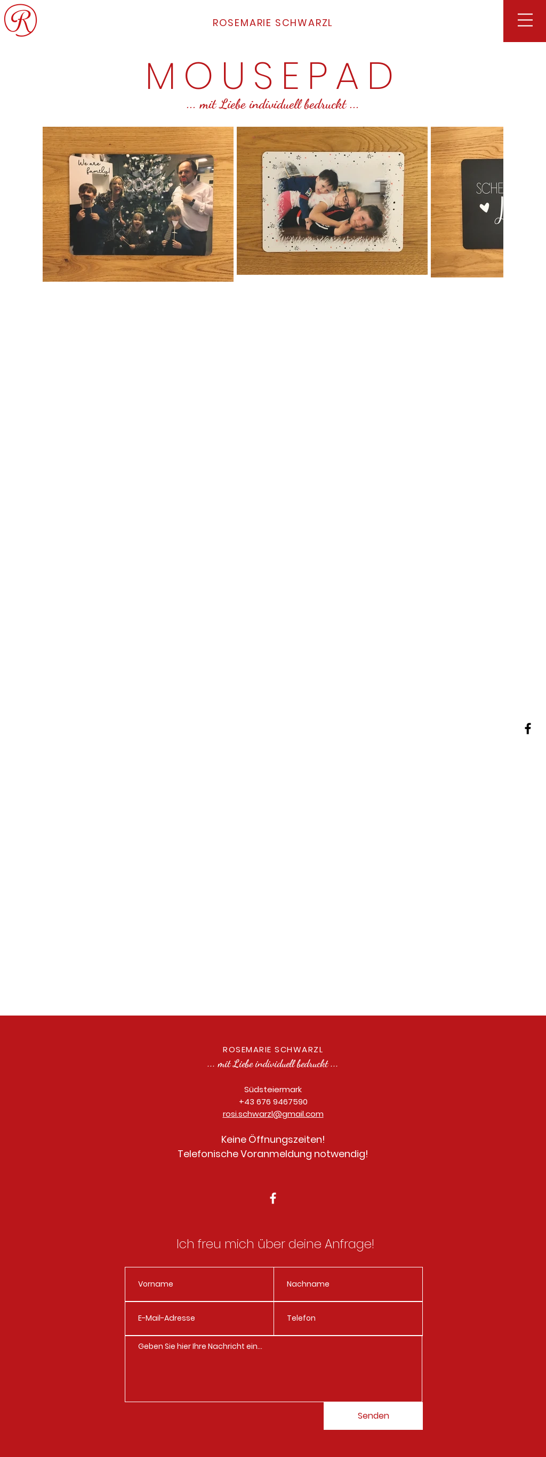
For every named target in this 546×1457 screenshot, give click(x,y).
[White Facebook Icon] (273, 1198)
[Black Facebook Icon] (527, 728)
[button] (525, 20)
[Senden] (373, 1416)
